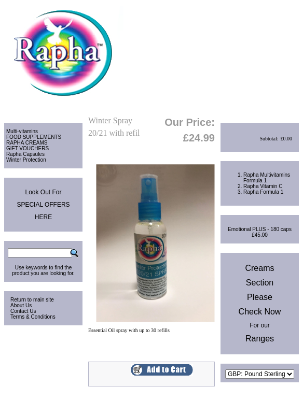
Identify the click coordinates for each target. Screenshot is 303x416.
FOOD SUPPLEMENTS (33, 137)
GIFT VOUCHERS (27, 148)
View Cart (255, 108)
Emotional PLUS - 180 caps (260, 229)
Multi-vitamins (22, 131)
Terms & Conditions (33, 317)
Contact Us (23, 311)
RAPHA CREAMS (26, 143)
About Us (21, 305)
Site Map (288, 403)
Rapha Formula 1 (263, 192)
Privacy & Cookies (251, 403)
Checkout (286, 108)
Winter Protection (26, 160)
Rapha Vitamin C (262, 186)
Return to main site (32, 300)
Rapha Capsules (25, 154)
